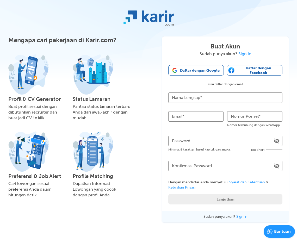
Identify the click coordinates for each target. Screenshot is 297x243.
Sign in (244, 53)
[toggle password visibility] (276, 141)
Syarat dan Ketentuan (247, 182)
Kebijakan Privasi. (182, 187)
